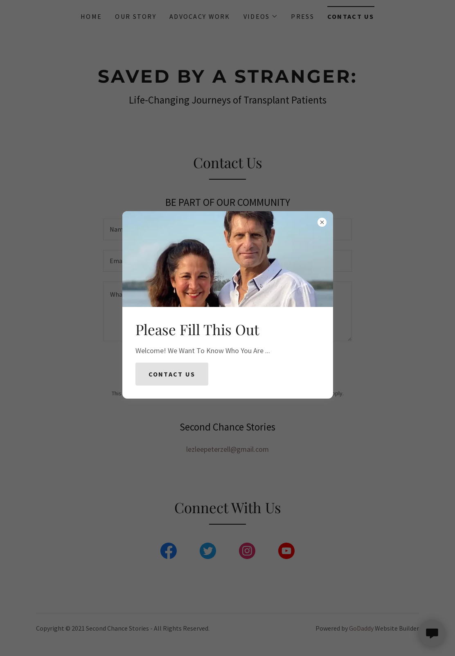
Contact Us (172, 374)
